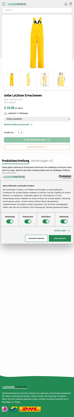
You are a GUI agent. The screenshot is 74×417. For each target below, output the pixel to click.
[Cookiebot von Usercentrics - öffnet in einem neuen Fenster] (60, 177)
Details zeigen (60, 230)
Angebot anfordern (37, 147)
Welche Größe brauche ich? (18, 125)
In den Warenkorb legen (37, 139)
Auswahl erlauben (36, 238)
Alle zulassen (60, 238)
